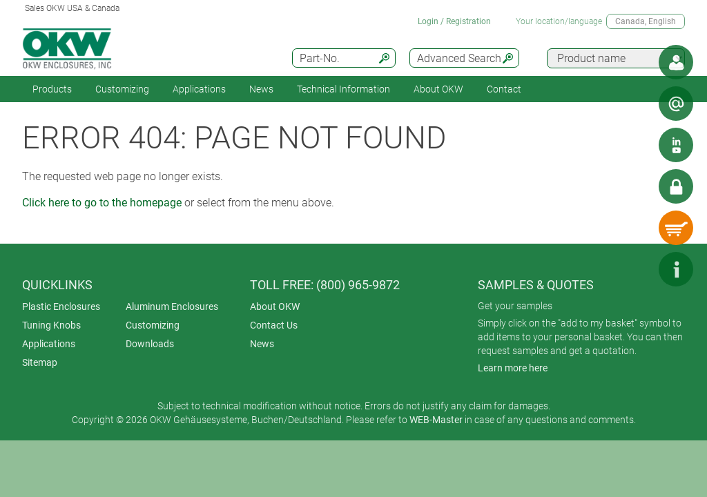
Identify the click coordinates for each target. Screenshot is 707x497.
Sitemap (39, 362)
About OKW (275, 306)
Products (52, 89)
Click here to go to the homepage (102, 202)
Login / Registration (454, 21)
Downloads (150, 343)
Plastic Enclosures (61, 306)
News (261, 89)
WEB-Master (436, 419)
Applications (199, 89)
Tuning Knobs (51, 325)
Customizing (122, 89)
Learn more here (513, 367)
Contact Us (274, 325)
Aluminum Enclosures (172, 306)
